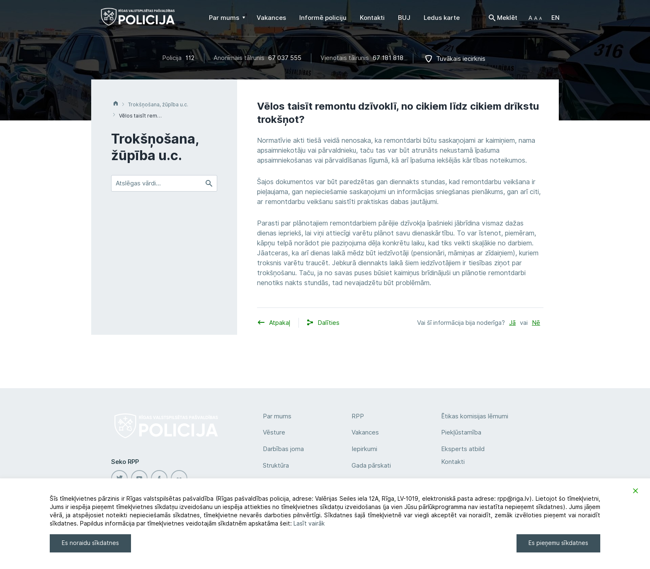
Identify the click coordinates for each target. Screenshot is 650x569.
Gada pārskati (371, 465)
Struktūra (276, 465)
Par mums (277, 416)
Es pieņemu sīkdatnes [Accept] (558, 543)
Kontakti (453, 462)
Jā (512, 323)
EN (555, 18)
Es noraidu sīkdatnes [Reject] (90, 543)
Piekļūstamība (461, 432)
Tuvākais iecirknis (460, 58)
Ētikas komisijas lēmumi (474, 416)
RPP (358, 416)
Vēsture (274, 432)
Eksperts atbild (463, 449)
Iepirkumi (364, 449)
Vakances (365, 432)
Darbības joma (283, 449)
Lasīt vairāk (309, 523)
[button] (535, 18)
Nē (536, 323)
